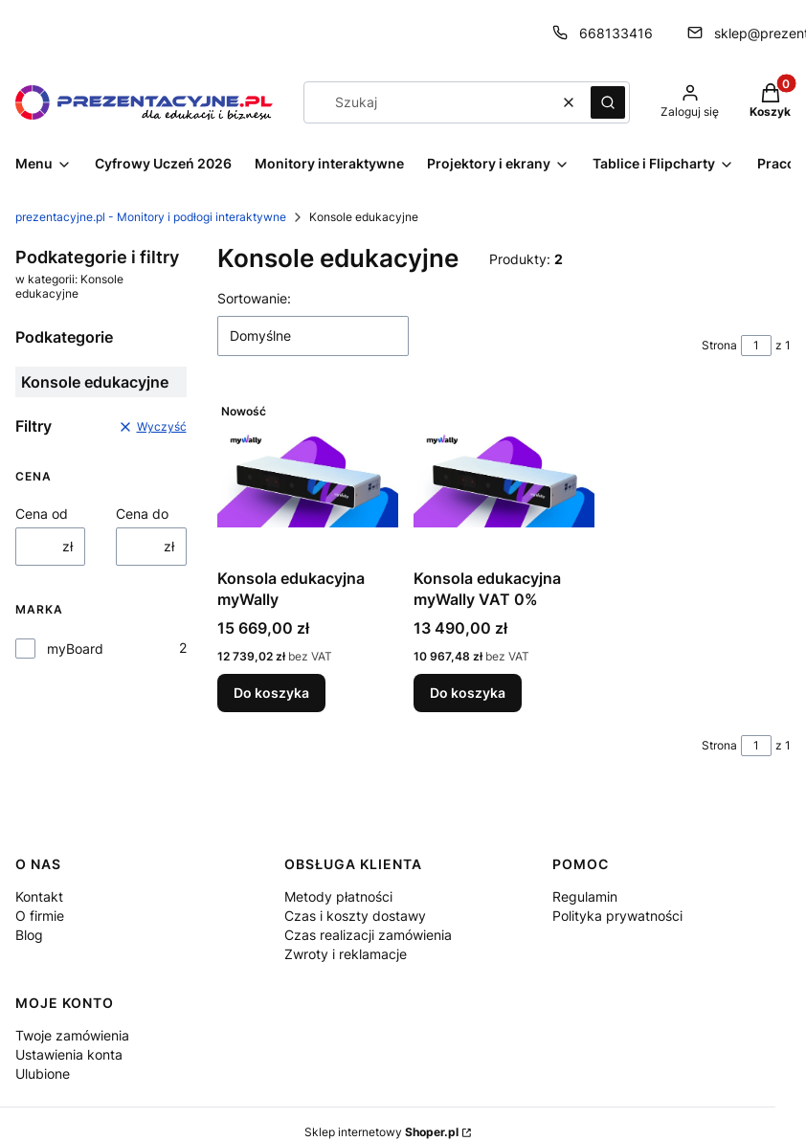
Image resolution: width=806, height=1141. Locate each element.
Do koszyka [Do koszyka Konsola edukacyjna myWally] (271, 692)
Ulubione (42, 1073)
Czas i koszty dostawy (355, 915)
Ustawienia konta (69, 1054)
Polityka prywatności (617, 915)
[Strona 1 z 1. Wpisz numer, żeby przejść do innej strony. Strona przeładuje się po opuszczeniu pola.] (756, 345)
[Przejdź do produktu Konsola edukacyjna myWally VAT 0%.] (504, 477)
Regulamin (584, 896)
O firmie (39, 915)
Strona (719, 345)
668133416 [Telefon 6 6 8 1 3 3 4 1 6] (616, 33)
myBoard (75, 648)
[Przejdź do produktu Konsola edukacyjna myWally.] (307, 477)
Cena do (142, 513)
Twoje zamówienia (72, 1035)
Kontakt (39, 896)
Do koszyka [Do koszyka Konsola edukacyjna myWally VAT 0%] (467, 692)
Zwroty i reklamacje (345, 954)
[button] (608, 102)
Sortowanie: (254, 298)
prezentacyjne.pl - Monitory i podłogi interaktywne (150, 217)
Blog (29, 935)
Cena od (41, 513)
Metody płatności (338, 896)
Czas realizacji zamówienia (368, 935)
